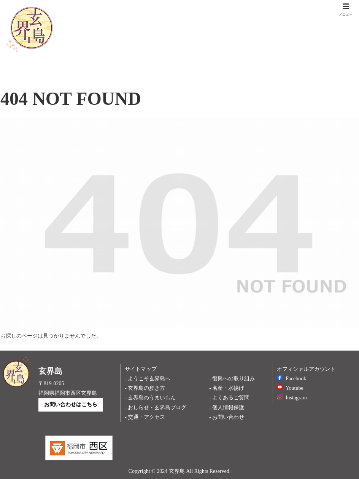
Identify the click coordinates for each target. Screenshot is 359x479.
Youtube (290, 388)
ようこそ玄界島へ (149, 378)
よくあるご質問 (230, 398)
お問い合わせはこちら (70, 404)
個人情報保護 (228, 407)
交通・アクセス (146, 417)
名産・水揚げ (228, 388)
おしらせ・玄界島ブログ (157, 407)
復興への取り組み (233, 378)
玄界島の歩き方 (146, 388)
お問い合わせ (228, 417)
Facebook (292, 378)
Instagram (292, 398)
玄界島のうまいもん (152, 398)
